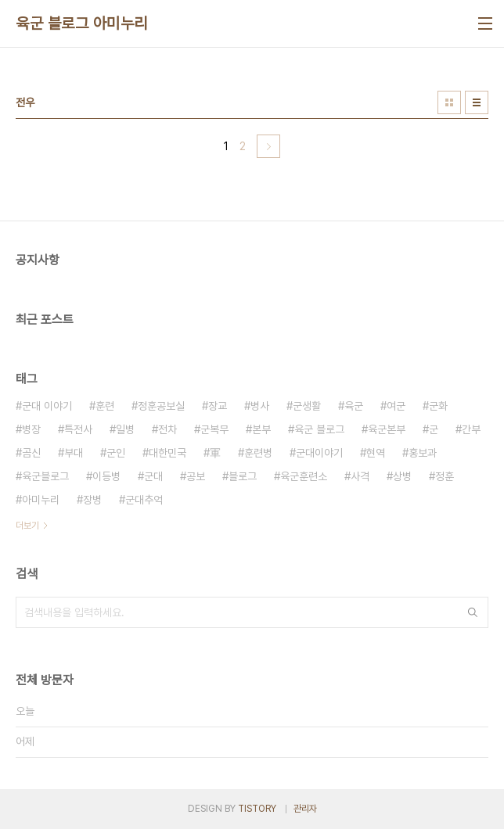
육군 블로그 (319, 429)
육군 (353, 406)
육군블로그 (45, 476)
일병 (125, 429)
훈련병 (258, 453)
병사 (259, 406)
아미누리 (40, 499)
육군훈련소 (303, 476)
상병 (402, 476)
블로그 (243, 476)
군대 (153, 476)
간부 (471, 429)
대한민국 (167, 453)
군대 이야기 (47, 406)
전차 (167, 429)
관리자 (305, 808)
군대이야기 (319, 453)
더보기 (27, 525)
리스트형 (476, 102)
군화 (438, 406)
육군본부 (386, 429)
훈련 (104, 406)
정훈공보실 (161, 406)
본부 (261, 429)
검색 (473, 612)
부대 (73, 453)
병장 (31, 429)
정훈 (444, 476)
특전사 (78, 429)
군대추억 (144, 499)
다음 (268, 146)
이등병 (106, 476)
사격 (360, 476)
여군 (396, 406)
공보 (195, 476)
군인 (115, 453)
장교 (217, 406)
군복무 (214, 429)
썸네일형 (449, 102)
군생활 (307, 406)
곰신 (31, 453)
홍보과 (423, 453)
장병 (92, 499)
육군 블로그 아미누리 (82, 23)
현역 (375, 453)
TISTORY (257, 808)
